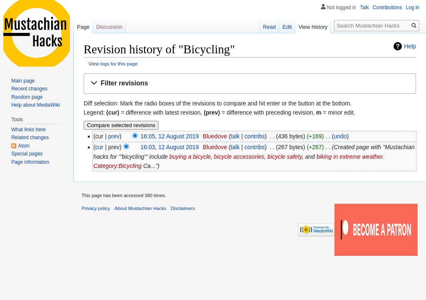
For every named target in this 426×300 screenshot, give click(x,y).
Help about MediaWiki (35, 105)
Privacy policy (96, 208)
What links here (28, 129)
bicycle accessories (239, 156)
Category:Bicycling (117, 165)
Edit (287, 27)
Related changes (30, 137)
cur (99, 147)
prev (113, 136)
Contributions (387, 7)
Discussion (109, 27)
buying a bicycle (190, 156)
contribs (255, 136)
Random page (26, 97)
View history (312, 27)
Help (410, 46)
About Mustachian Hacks (140, 208)
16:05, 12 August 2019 (170, 136)
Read (269, 27)
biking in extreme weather (350, 156)
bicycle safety (284, 156)
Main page (23, 81)
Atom (24, 146)
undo (340, 136)
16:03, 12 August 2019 (170, 147)
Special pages (26, 154)
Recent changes (29, 89)
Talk (364, 7)
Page (83, 27)
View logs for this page (113, 63)
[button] (250, 83)
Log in (412, 7)
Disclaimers (183, 208)
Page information (30, 162)
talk (235, 136)
